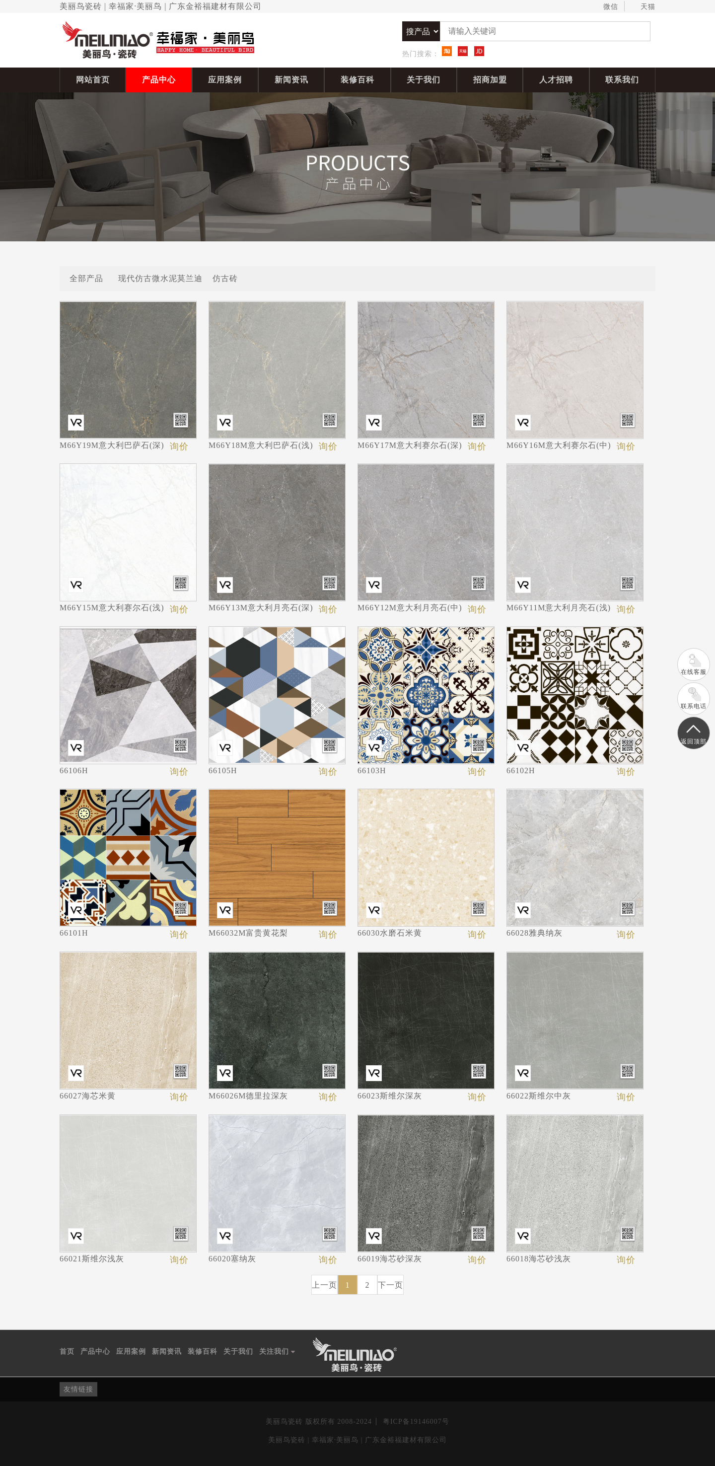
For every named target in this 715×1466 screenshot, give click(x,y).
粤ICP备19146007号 (416, 1421)
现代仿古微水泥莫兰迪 (160, 278)
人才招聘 (556, 79)
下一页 (390, 1285)
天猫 (643, 7)
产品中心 (159, 79)
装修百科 (357, 79)
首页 (67, 1351)
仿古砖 (225, 278)
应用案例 (225, 79)
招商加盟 (490, 79)
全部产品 (86, 278)
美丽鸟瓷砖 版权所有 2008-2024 (319, 1421)
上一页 (324, 1285)
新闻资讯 (291, 79)
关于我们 (423, 79)
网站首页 (93, 79)
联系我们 (622, 79)
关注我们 (277, 1352)
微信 (606, 7)
